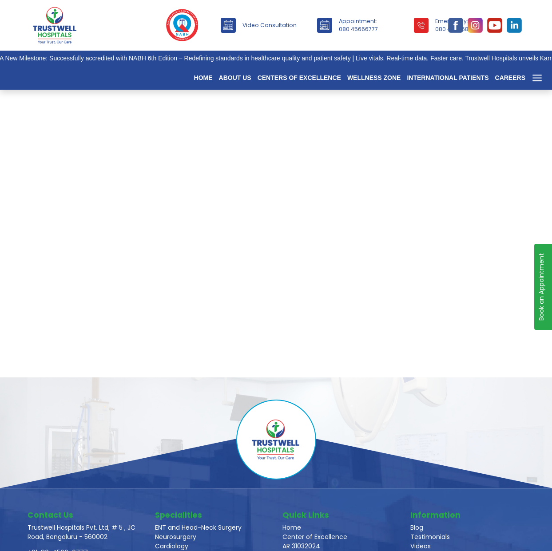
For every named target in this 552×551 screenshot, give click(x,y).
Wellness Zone (374, 77)
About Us (235, 77)
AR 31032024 (301, 546)
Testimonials (430, 536)
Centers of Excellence (299, 77)
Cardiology (171, 546)
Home (203, 77)
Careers (510, 77)
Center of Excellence (314, 536)
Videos (420, 546)
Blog (416, 527)
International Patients (447, 77)
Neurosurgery (175, 536)
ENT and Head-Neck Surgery (198, 527)
